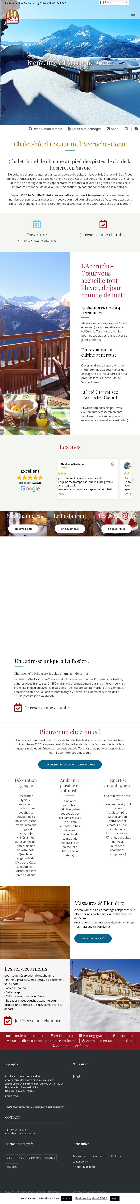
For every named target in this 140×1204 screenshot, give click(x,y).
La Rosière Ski (80, 1161)
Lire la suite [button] (70, 493)
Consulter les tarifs (93, 938)
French (106, 3)
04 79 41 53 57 (54, 3)
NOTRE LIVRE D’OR (84, 1167)
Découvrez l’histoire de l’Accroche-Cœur (70, 764)
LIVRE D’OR (11, 1096)
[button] (132, 480)
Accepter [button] (66, 1198)
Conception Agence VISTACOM (90, 1191)
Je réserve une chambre (103, 234)
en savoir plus (23, 528)
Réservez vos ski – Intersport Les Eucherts (97, 1156)
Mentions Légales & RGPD (91, 1198)
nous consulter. (55, 1107)
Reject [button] (114, 1198)
